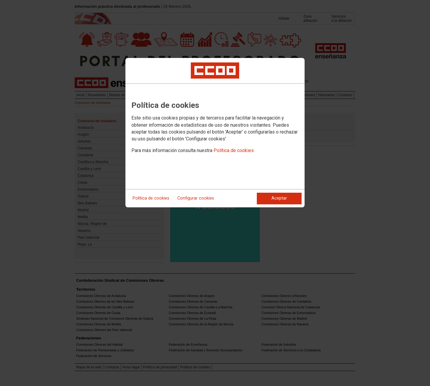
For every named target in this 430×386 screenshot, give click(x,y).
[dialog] (215, 132)
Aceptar (279, 198)
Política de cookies (234, 150)
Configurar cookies (195, 198)
